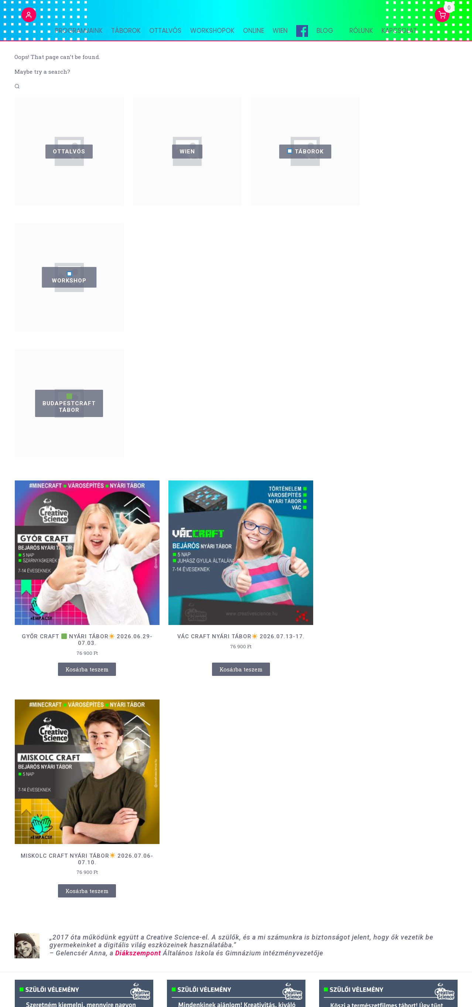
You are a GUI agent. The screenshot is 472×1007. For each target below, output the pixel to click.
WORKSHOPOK (212, 35)
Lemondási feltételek (353, 991)
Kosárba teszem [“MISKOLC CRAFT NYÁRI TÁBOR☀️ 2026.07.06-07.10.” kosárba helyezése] (386, 534)
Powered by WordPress (44, 991)
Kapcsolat (407, 35)
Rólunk (366, 35)
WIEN (285, 35)
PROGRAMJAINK (71, 35)
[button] (21, 19)
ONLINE (256, 35)
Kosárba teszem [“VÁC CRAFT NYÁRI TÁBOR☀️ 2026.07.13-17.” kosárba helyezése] (236, 534)
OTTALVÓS (163, 35)
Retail (107, 991)
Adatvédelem (405, 991)
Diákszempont (138, 596)
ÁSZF (311, 991)
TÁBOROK (121, 35)
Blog (335, 35)
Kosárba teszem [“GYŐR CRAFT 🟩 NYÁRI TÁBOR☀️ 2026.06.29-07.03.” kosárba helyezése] (85, 534)
